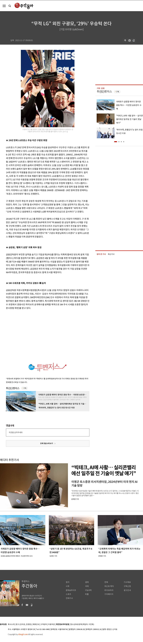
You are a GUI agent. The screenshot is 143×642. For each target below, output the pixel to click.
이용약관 (51, 624)
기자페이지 (108, 594)
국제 (87, 586)
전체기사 (69, 598)
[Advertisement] (22, 336)
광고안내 (127, 590)
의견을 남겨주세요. (16, 432)
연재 (106, 582)
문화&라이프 (71, 590)
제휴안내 (36, 624)
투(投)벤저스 (12, 388)
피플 (87, 594)
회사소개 (11, 624)
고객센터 (43, 624)
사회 (67, 586)
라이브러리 (108, 590)
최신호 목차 (109, 586)
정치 (67, 582)
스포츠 (68, 594)
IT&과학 (88, 590)
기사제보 (127, 582)
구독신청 (127, 586)
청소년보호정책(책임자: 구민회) (82, 624)
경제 (87, 582)
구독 (24, 388)
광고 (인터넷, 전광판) (24, 624)
